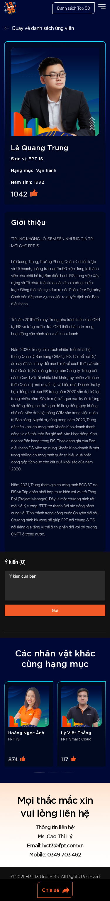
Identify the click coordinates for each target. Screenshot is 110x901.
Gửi (55, 610)
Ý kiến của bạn (55, 585)
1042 (19, 193)
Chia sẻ (50, 890)
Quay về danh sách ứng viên (43, 28)
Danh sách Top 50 (73, 8)
